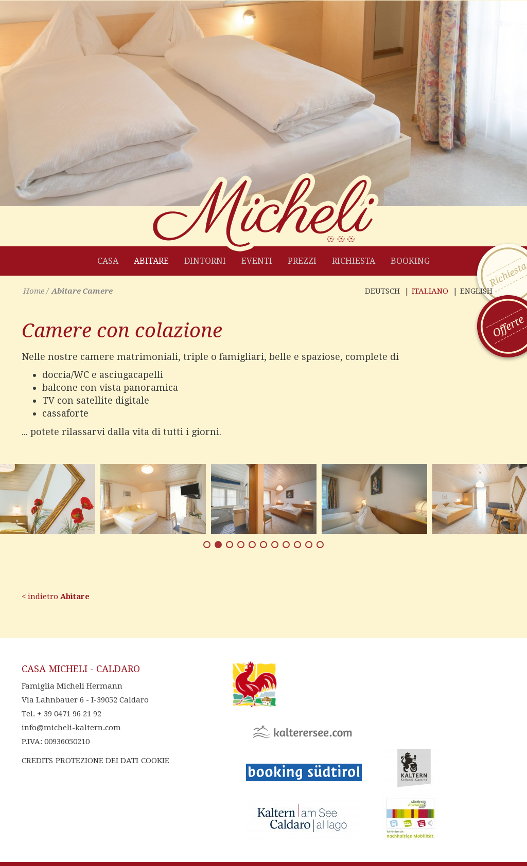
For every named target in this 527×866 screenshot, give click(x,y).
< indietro (56, 596)
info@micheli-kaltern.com (71, 727)
